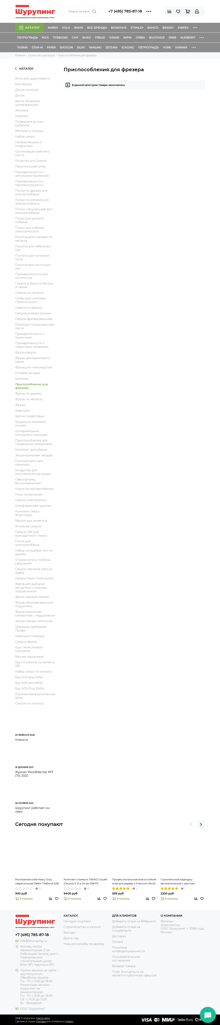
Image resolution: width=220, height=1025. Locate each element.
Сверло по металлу (29, 703)
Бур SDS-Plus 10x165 (29, 688)
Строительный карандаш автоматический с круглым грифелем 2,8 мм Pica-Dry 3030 (180, 882)
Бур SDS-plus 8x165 (29, 683)
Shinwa (181, 47)
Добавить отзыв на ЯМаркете (134, 921)
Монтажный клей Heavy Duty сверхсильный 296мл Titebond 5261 (37, 881)
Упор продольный (28, 494)
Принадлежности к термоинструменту (29, 183)
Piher (51, 47)
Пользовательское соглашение (126, 958)
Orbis (140, 37)
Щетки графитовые (29, 416)
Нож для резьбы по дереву (84, 944)
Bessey (168, 27)
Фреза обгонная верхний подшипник (34, 604)
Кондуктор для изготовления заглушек (33, 472)
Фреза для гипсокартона (33, 367)
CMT (75, 37)
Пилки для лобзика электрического (29, 229)
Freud (100, 37)
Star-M (37, 47)
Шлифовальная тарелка (33, 506)
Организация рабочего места (32, 153)
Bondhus (118, 27)
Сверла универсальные (33, 313)
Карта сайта (43, 1018)
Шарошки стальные (30, 636)
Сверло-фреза (26, 642)
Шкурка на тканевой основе (30, 423)
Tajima (22, 47)
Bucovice (157, 37)
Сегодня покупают (39, 824)
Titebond (60, 37)
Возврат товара (123, 966)
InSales (69, 1021)
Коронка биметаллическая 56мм (35, 696)
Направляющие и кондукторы (28, 144)
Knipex (183, 27)
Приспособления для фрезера (31, 386)
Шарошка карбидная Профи (30, 628)
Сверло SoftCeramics (30, 500)
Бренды (69, 932)
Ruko (86, 37)
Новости (21, 740)
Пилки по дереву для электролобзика (31, 192)
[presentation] (191, 824)
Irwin (78, 27)
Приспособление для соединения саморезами (34, 442)
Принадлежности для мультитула (31, 276)
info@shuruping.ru (33, 941)
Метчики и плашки (29, 131)
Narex (53, 27)
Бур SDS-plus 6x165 (29, 677)
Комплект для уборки (31, 449)
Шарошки (22, 410)
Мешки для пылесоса (31, 520)
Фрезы (20, 405)
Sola (66, 27)
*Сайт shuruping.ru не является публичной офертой (134, 973)
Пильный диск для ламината (29, 462)
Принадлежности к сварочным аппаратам (31, 345)
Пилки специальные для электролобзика (33, 211)
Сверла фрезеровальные (34, 319)
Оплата (117, 942)
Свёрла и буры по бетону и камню (34, 285)
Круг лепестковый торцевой (29, 649)
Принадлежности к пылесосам (29, 335)
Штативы (22, 378)
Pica (45, 37)
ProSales (41, 1021)
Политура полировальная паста (34, 326)
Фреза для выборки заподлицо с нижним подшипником (31, 587)
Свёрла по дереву (28, 307)
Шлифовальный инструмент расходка (31, 433)
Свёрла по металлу (29, 293)
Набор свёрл (25, 136)
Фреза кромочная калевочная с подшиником (35, 613)
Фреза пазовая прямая (32, 597)
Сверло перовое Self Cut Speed (33, 571)
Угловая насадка (27, 373)
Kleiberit (187, 37)
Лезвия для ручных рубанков (29, 123)
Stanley (137, 27)
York (167, 47)
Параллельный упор (30, 166)
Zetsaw (111, 47)
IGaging (128, 47)
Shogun (66, 47)
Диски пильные (27, 90)
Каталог (29, 27)
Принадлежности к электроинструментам (32, 174)
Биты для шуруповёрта (32, 78)
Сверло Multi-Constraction (34, 578)
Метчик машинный (29, 656)
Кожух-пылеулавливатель (34, 489)
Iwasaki (95, 47)
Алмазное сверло (28, 526)
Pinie (172, 37)
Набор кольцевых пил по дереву (34, 552)
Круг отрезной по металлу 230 (35, 664)
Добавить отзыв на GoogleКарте (126, 928)
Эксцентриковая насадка (34, 455)
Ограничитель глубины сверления (32, 561)
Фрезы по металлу (29, 399)
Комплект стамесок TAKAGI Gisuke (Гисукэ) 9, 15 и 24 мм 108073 (85, 881)
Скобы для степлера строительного (30, 300)
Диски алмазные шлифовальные (27, 103)
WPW (127, 37)
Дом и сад (71, 938)
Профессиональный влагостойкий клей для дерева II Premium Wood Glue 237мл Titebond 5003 (134, 882)
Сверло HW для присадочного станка (31, 533)
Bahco (152, 27)
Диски (20, 95)
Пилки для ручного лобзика (29, 220)
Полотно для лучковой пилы (32, 257)
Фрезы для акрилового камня (32, 360)
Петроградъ (27, 37)
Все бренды (97, 27)
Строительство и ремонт (82, 927)
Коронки (21, 116)
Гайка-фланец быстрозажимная (28, 481)
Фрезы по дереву (28, 393)
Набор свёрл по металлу (33, 671)
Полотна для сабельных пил (33, 248)
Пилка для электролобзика (27, 543)
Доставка (119, 936)
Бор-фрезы (23, 84)
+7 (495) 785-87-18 (125, 11)
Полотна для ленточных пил (33, 266)
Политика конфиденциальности (128, 949)
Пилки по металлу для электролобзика (32, 201)
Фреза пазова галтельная (34, 621)
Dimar (114, 37)
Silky (81, 47)
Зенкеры (21, 110)
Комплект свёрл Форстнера (27, 513)
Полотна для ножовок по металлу (33, 238)
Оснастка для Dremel (30, 161)
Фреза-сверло (26, 352)
